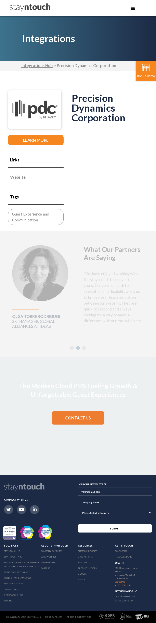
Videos (81, 579)
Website (18, 177)
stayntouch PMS (13, 556)
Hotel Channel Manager (17, 578)
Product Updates (87, 568)
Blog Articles (85, 556)
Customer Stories (87, 551)
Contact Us (121, 551)
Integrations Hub (37, 65)
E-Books (82, 574)
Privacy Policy (53, 617)
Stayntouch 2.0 (12, 551)
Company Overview (51, 551)
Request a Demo (123, 556)
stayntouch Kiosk (13, 583)
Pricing (8, 600)
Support (82, 562)
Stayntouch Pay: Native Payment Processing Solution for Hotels (21, 564)
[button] (78, 348)
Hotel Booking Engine (16, 572)
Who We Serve (48, 556)
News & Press (48, 562)
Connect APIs (11, 589)
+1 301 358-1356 (123, 585)
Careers (45, 568)
